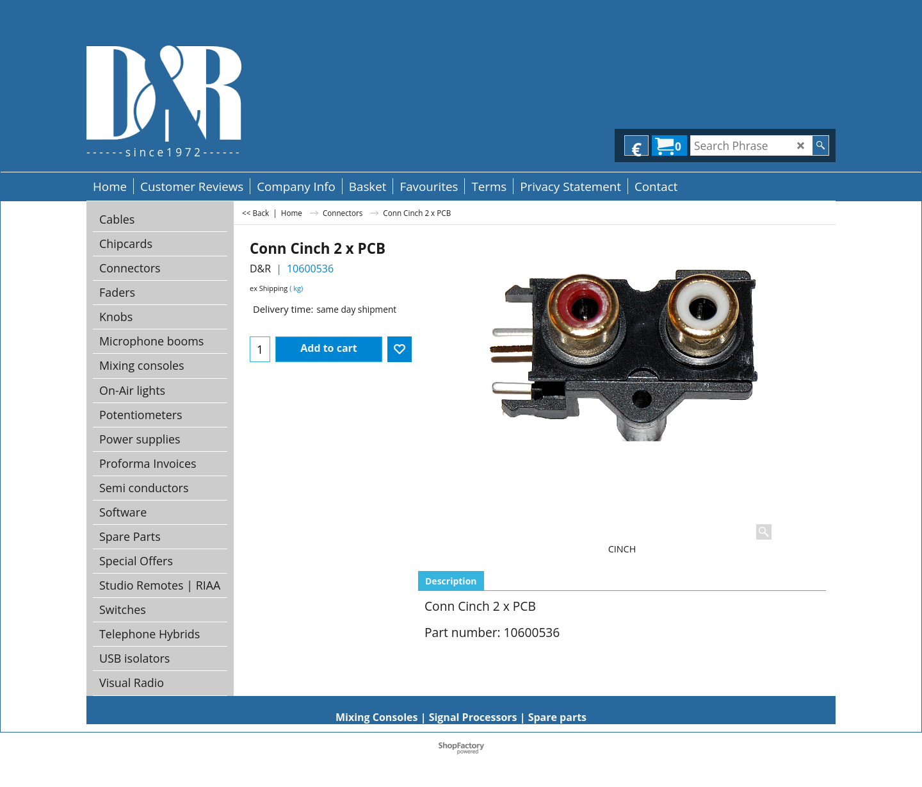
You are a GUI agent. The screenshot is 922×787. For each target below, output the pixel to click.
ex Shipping (268, 288)
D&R (260, 268)
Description (451, 581)
